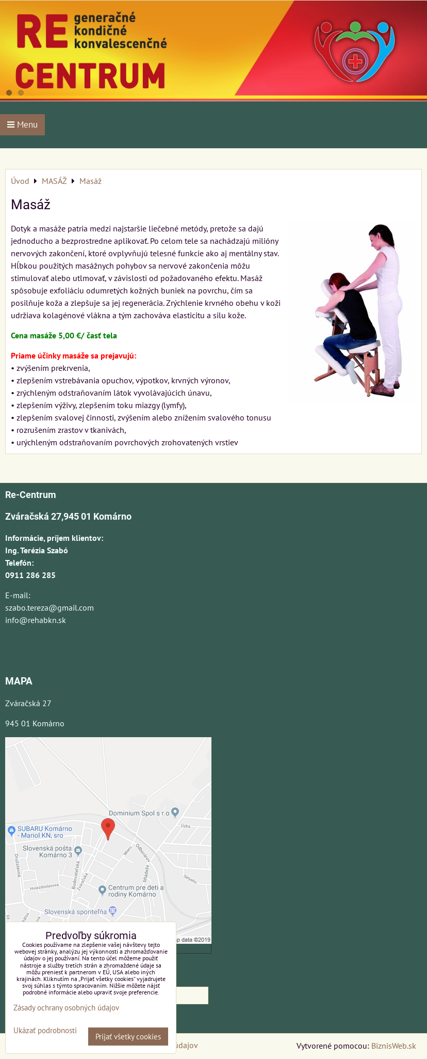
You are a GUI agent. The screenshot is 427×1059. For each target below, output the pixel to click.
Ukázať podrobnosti (45, 1030)
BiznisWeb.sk (393, 1045)
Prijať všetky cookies (128, 1036)
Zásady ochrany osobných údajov (66, 1008)
